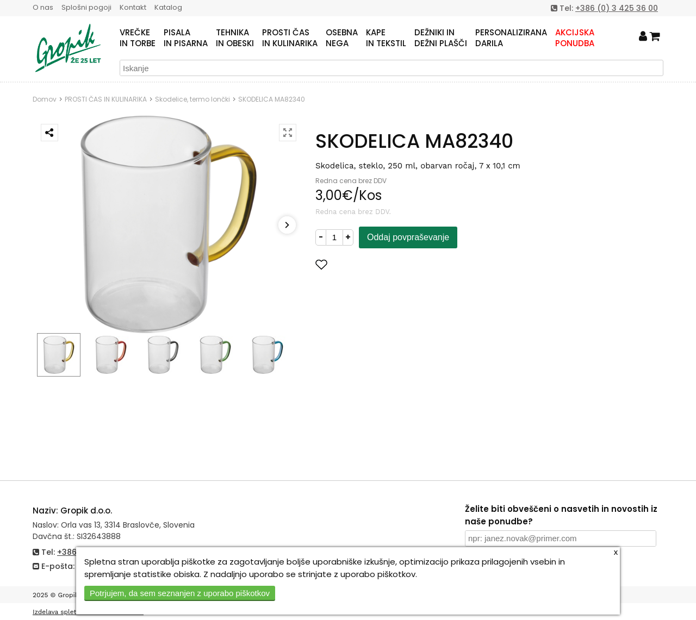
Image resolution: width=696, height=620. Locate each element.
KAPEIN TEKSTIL (386, 38)
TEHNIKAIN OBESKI (235, 38)
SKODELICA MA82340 (271, 99)
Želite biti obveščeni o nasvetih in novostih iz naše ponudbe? (561, 515)
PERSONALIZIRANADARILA (511, 38)
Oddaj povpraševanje (408, 237)
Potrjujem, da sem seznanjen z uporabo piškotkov (180, 593)
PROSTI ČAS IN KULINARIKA (106, 99)
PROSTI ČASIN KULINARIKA (290, 38)
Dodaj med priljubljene (375, 264)
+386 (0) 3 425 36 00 (616, 8)
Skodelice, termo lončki (192, 99)
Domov (45, 99)
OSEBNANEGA (342, 38)
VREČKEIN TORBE (138, 38)
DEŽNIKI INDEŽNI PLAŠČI (440, 38)
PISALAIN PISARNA (186, 38)
